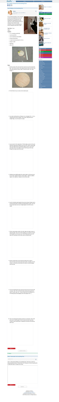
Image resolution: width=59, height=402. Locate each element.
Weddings (41, 87)
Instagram (41, 57)
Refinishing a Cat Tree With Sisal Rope (47, 24)
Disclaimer (25, 392)
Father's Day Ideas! (43, 50)
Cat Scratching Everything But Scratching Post (48, 33)
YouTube (41, 55)
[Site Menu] (25, 1)
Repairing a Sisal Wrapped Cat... (47, 19)
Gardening (42, 51)
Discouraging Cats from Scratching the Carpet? (47, 28)
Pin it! (11, 348)
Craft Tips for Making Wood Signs (47, 43)
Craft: (15, 8)
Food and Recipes (42, 73)
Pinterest (41, 54)
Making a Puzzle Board (47, 38)
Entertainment (41, 72)
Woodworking (48, 12)
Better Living (41, 61)
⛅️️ (35, 393)
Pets (40, 83)
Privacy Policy (29, 392)
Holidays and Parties (42, 76)
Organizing (41, 80)
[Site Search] (43, 1)
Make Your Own (42, 79)
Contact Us (33, 392)
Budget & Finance (42, 62)
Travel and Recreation (42, 86)
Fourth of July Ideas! (43, 48)
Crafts (41, 12)
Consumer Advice (42, 66)
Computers (41, 65)
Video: (16, 356)
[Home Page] (11, 0)
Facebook (41, 53)
